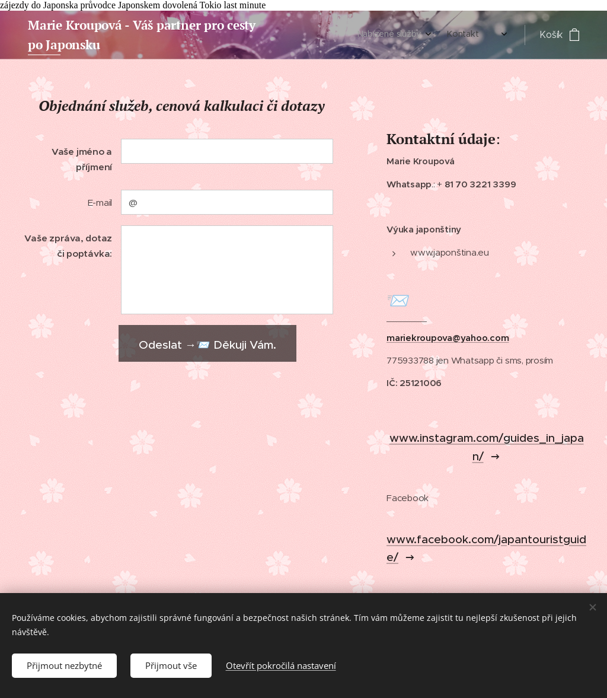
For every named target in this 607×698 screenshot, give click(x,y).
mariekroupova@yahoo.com (447, 337)
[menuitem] (465, 35)
